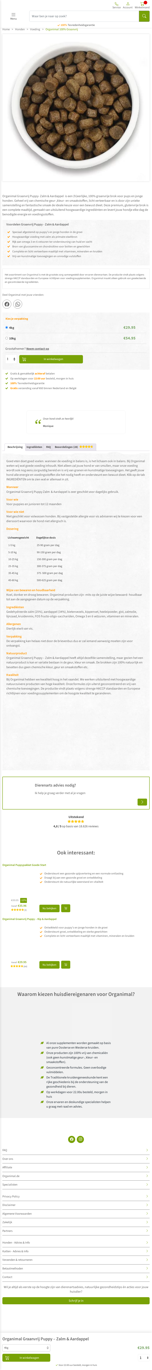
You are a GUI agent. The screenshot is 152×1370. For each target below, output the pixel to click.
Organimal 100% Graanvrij (62, 29)
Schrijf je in (76, 1301)
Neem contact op (37, 349)
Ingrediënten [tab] (34, 447)
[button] (128, 5)
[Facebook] (71, 1139)
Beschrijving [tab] (15, 447)
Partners (7, 1231)
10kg (12, 338)
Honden (20, 29)
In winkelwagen (41, 359)
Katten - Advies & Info (15, 1251)
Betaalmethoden (12, 1268)
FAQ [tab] (48, 447)
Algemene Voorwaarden (17, 1213)
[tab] (74, 447)
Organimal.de (10, 1176)
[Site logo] (25, 5)
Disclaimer (8, 1205)
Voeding (35, 29)
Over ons (7, 1159)
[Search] (144, 16)
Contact (7, 1277)
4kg (11, 328)
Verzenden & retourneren (17, 1260)
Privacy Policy (11, 1196)
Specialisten (9, 1185)
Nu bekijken (49, 908)
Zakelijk (7, 1222)
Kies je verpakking (17, 319)
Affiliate (7, 1167)
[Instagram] (80, 1139)
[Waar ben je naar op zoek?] (84, 16)
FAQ (4, 1150)
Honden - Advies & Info (16, 1243)
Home (6, 29)
